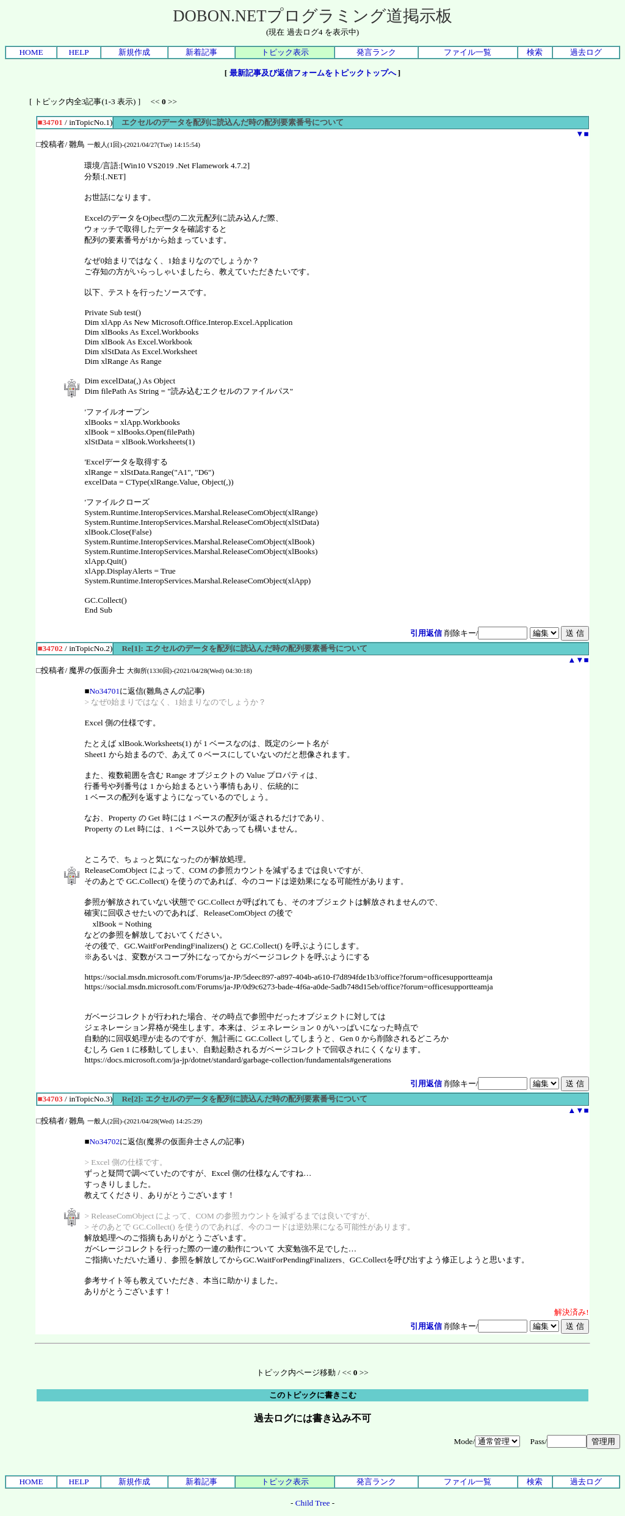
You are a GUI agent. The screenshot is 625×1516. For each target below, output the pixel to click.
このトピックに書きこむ (312, 1395)
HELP (78, 52)
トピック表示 (285, 52)
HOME (31, 52)
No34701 (104, 691)
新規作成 (134, 52)
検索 (535, 52)
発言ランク (376, 52)
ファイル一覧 (467, 52)
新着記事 (201, 52)
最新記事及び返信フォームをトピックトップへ (312, 72)
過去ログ (586, 52)
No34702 (104, 1141)
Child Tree (312, 1502)
